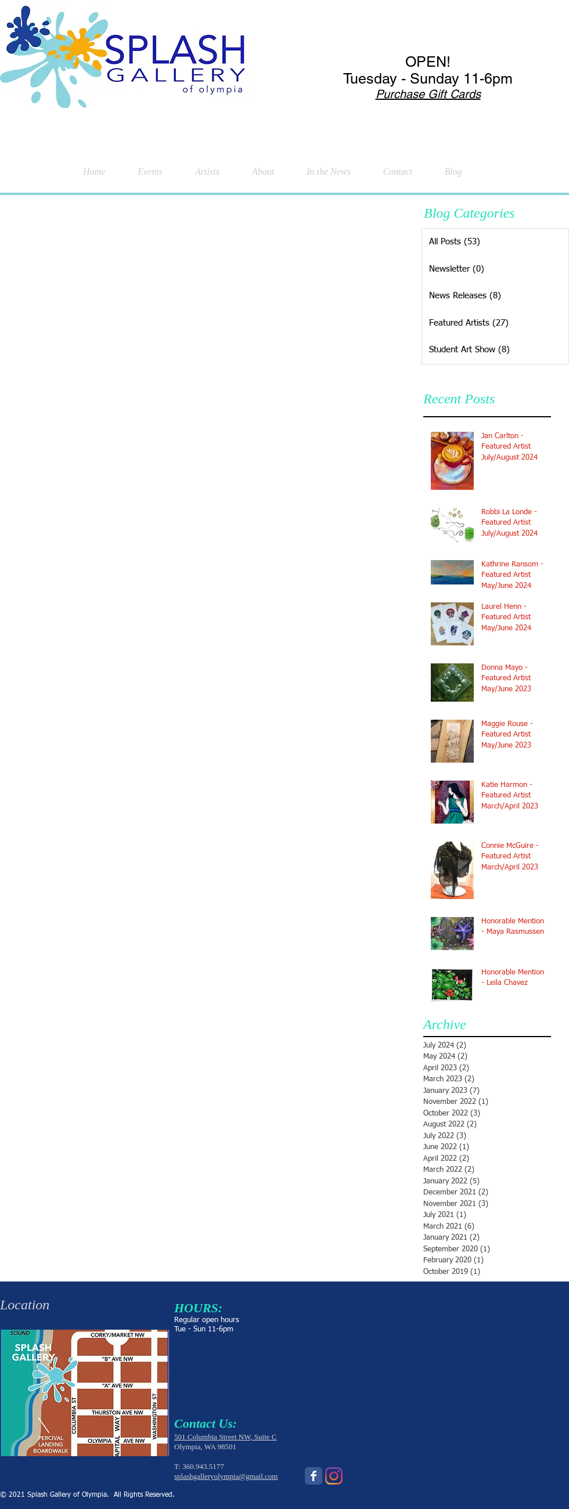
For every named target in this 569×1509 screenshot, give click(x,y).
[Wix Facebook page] (313, 1476)
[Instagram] (334, 1476)
